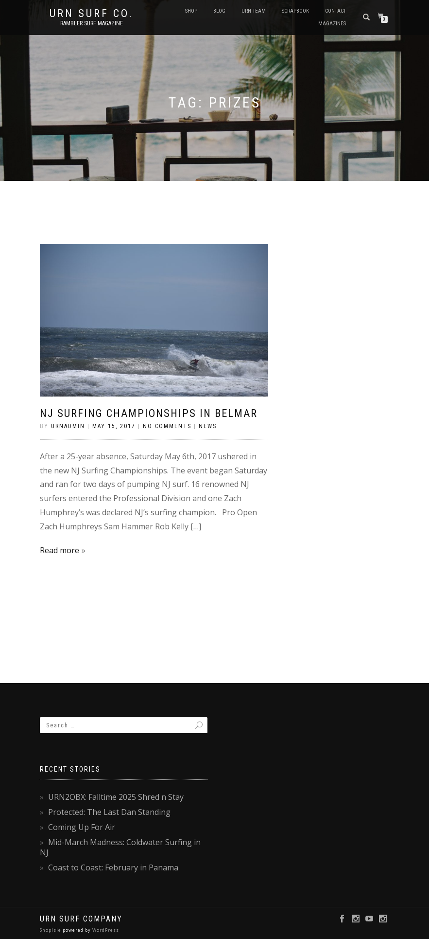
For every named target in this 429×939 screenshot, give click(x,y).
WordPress (105, 930)
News (208, 426)
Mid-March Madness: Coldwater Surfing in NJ (120, 847)
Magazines (332, 23)
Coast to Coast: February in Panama (113, 867)
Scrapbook (295, 11)
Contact (335, 11)
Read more (59, 550)
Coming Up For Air (81, 827)
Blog (219, 11)
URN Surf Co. (92, 13)
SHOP (191, 11)
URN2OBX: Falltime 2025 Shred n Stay (116, 797)
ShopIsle (51, 930)
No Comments (167, 426)
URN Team (253, 11)
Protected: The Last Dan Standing (109, 812)
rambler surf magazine (91, 23)
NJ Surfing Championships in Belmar (148, 413)
